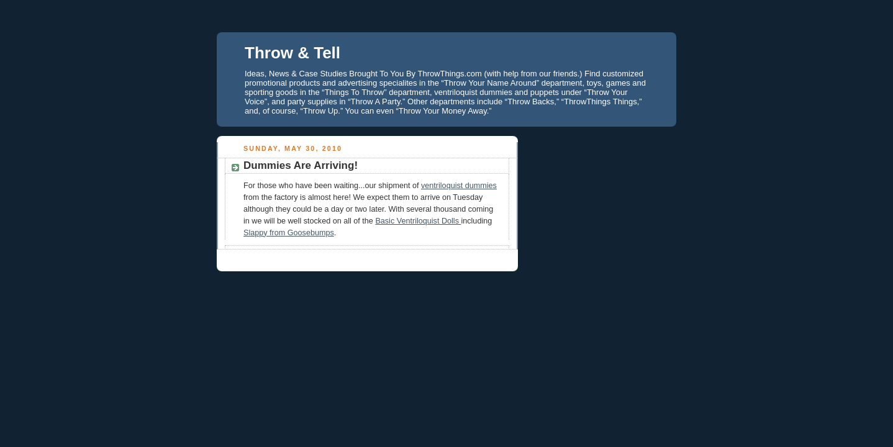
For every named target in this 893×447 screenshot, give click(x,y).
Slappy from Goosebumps (288, 232)
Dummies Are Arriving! (300, 165)
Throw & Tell (292, 52)
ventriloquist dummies (459, 185)
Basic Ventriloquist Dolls (418, 221)
